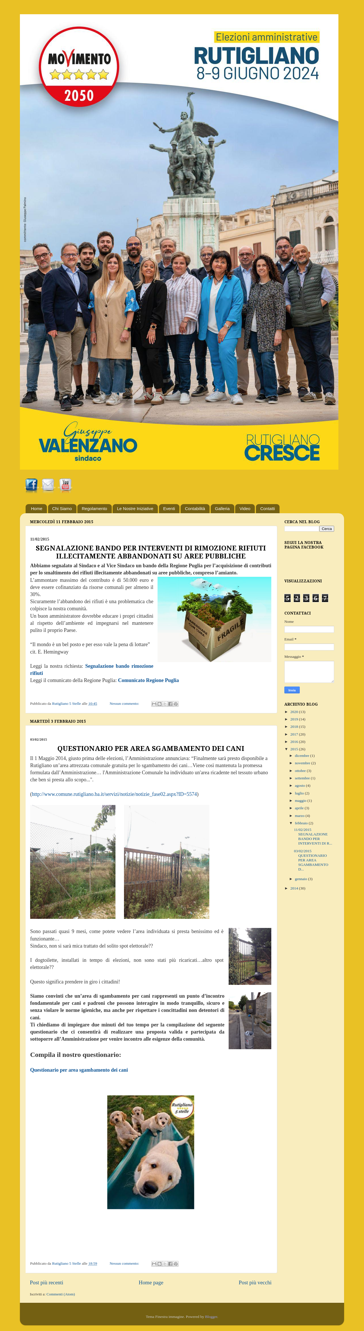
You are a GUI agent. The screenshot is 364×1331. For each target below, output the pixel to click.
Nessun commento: (124, 703)
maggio (301, 800)
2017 (294, 734)
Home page (151, 1282)
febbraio (302, 823)
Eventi (169, 508)
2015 (294, 749)
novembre (303, 763)
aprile (300, 808)
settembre (303, 778)
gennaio (301, 879)
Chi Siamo (62, 508)
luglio (300, 793)
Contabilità (195, 508)
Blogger (211, 1316)
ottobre (301, 771)
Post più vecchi (255, 1282)
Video (244, 508)
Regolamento (94, 508)
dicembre (302, 755)
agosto (300, 785)
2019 (294, 719)
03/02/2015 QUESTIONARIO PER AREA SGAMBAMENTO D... (311, 860)
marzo (300, 816)
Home (36, 508)
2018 (294, 726)
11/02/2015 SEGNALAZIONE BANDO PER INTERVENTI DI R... (313, 836)
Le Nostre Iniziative (135, 508)
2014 (294, 888)
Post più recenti (46, 1282)
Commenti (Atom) (60, 1294)
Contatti (267, 508)
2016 (294, 742)
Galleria (222, 508)
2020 (294, 712)
